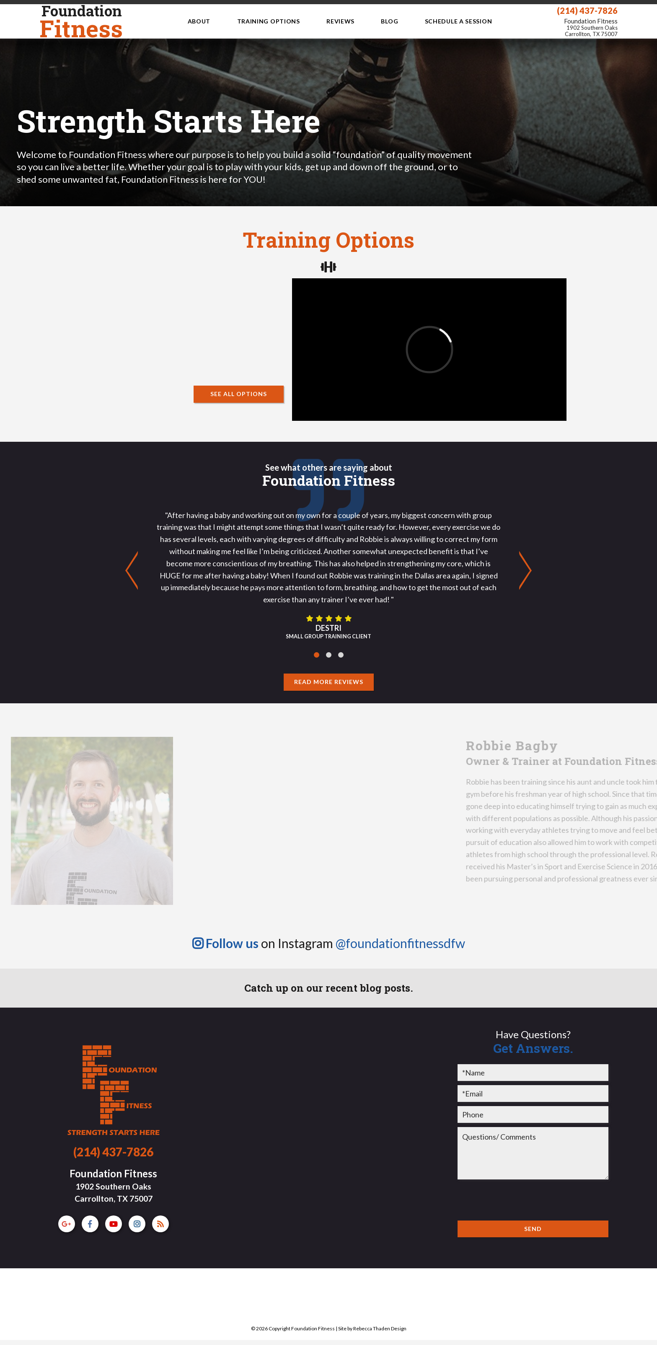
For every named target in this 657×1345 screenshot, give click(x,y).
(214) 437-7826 (587, 10)
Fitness (81, 21)
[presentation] (521, 1200)
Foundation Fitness (591, 27)
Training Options (268, 21)
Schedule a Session (458, 21)
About (199, 21)
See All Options (238, 393)
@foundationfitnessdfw (400, 943)
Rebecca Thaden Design (379, 1328)
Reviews (340, 21)
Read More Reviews (328, 681)
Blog (389, 21)
